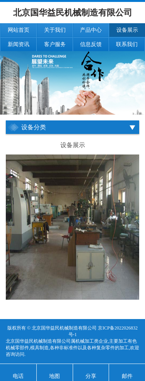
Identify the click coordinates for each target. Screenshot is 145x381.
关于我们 (55, 30)
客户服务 (55, 44)
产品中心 (91, 30)
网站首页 (18, 30)
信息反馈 (91, 44)
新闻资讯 (18, 44)
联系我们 (127, 44)
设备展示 (127, 30)
